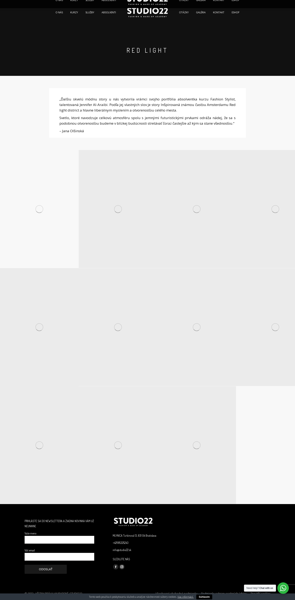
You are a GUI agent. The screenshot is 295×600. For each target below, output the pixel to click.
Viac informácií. (185, 597)
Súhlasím (204, 596)
